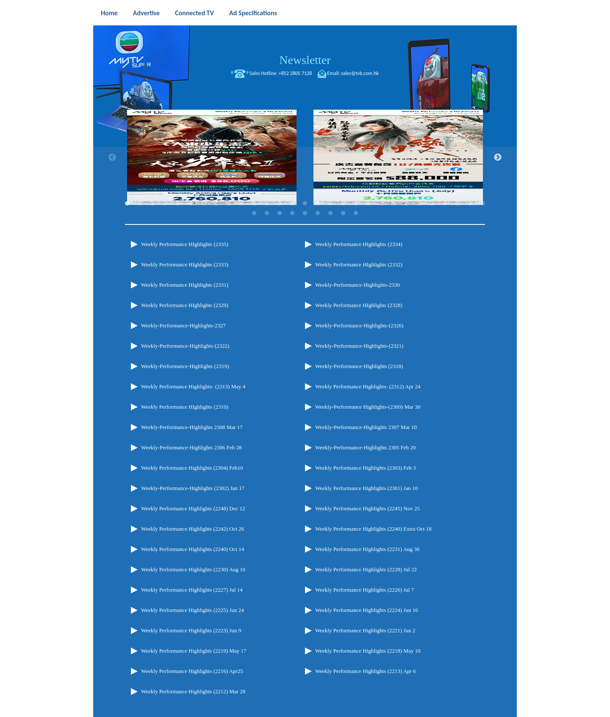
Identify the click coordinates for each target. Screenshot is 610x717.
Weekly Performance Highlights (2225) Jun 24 (192, 610)
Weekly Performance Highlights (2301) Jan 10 (366, 488)
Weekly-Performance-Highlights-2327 (183, 325)
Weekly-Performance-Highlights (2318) (359, 366)
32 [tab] (279, 213)
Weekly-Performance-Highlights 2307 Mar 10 (366, 427)
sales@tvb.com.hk (360, 73)
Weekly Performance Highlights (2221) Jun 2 (365, 630)
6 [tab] (190, 203)
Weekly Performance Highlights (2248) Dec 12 (193, 508)
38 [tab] (356, 213)
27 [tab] (457, 203)
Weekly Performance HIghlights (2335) (184, 244)
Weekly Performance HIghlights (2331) (184, 285)
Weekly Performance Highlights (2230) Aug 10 (193, 569)
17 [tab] (330, 203)
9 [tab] (229, 203)
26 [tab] (445, 203)
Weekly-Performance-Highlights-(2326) (359, 325)
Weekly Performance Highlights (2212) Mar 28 (193, 691)
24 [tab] (419, 203)
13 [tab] (279, 203)
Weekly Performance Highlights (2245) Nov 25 (367, 508)
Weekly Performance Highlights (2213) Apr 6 (365, 671)
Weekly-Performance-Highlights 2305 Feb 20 (365, 447)
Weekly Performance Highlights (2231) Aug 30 (367, 549)
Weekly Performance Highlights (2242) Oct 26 (192, 529)
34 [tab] (305, 213)
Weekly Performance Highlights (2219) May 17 (193, 651)
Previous (112, 157)
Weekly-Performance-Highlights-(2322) (185, 346)
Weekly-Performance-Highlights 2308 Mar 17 (192, 427)
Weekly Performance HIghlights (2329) (184, 305)
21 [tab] (381, 203)
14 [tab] (292, 203)
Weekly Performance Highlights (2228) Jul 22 (366, 569)
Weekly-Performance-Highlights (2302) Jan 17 (192, 488)
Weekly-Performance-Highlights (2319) (185, 366)
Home (109, 13)
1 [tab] (127, 203)
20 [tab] (368, 203)
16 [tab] (317, 203)
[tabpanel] (212, 157)
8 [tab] (216, 203)
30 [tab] (254, 213)
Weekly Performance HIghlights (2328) (358, 305)
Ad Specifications (253, 13)
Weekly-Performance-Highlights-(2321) (359, 346)
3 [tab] (152, 203)
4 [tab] (165, 203)
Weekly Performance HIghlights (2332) (358, 264)
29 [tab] (483, 203)
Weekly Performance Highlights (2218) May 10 (367, 651)
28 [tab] (470, 203)
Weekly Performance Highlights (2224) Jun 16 (366, 610)
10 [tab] (241, 203)
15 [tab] (305, 203)
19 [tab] (356, 203)
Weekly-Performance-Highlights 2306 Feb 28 (191, 447)
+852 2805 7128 (295, 73)
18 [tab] (343, 203)
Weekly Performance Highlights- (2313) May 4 (193, 386)
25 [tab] (432, 203)
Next (498, 157)
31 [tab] (267, 213)
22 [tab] (394, 203)
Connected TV (194, 13)
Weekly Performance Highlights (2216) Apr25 (192, 671)
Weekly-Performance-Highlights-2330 (357, 285)
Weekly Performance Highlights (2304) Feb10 (192, 468)
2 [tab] (140, 203)
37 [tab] (343, 213)
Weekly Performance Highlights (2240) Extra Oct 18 (373, 529)
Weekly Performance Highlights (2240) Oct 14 (192, 549)
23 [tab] (406, 203)
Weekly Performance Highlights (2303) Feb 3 (365, 468)
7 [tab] (203, 203)
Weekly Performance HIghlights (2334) (358, 244)
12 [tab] (267, 203)
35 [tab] (317, 213)
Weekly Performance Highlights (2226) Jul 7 (364, 590)
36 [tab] (330, 213)
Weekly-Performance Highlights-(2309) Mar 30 (367, 407)
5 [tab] (178, 203)
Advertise (146, 13)
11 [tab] (254, 203)
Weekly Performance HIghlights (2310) (184, 407)
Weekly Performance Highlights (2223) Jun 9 (191, 630)
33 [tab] (292, 213)
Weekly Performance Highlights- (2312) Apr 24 (367, 386)
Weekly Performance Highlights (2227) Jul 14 (192, 590)
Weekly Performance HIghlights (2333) (184, 264)
